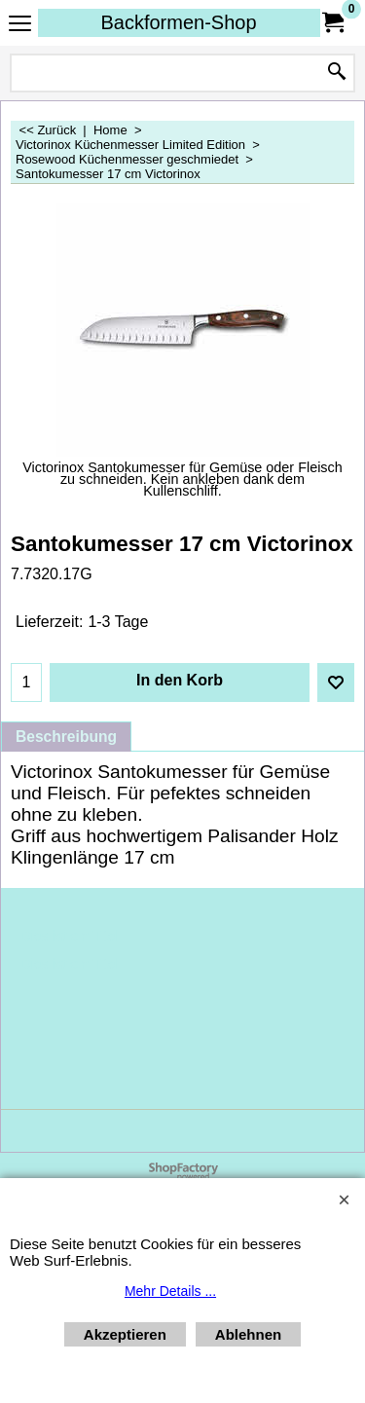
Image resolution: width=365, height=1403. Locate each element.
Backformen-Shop (178, 22)
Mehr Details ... (170, 1291)
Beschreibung (66, 736)
